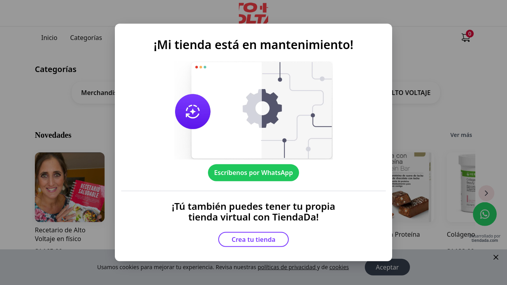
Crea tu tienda (254, 239)
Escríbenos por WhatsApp (253, 172)
